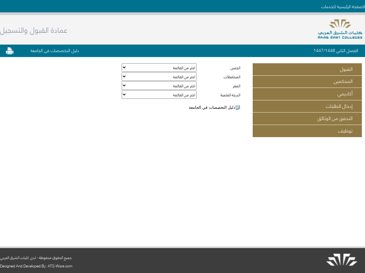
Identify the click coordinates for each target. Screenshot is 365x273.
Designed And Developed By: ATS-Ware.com (36, 265)
